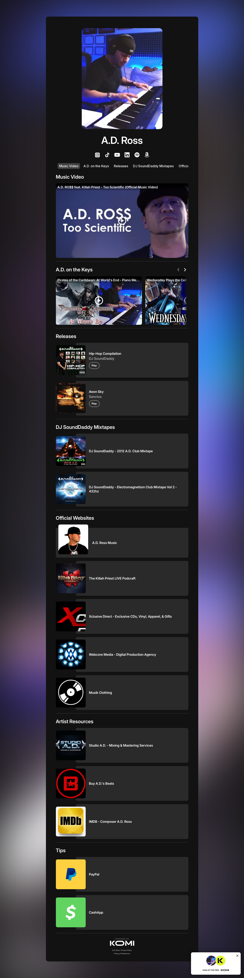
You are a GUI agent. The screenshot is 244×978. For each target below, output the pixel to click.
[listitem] (97, 155)
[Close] (237, 955)
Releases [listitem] (121, 166)
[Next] (185, 269)
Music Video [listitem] (68, 166)
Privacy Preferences (122, 954)
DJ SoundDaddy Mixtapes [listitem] (153, 166)
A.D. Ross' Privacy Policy (122, 950)
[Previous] (178, 269)
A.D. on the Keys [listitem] (96, 166)
